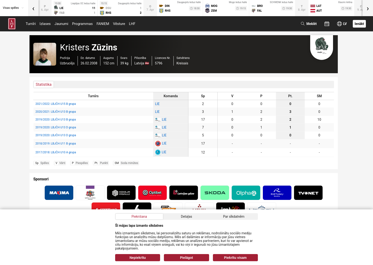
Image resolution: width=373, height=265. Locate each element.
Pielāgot (186, 258)
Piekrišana (139, 216)
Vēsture (119, 24)
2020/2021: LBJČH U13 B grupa (55, 111)
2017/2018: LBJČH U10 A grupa (55, 152)
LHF (132, 24)
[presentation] (33, 8)
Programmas (82, 24)
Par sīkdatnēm (234, 216)
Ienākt (359, 24)
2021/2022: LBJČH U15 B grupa (55, 104)
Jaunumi (61, 24)
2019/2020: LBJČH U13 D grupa (55, 127)
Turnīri (31, 24)
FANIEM (103, 24)
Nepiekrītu (137, 258)
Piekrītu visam (235, 258)
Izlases (45, 24)
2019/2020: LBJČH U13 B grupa (55, 119)
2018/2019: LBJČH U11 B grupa (55, 143)
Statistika (44, 84)
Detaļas (186, 216)
